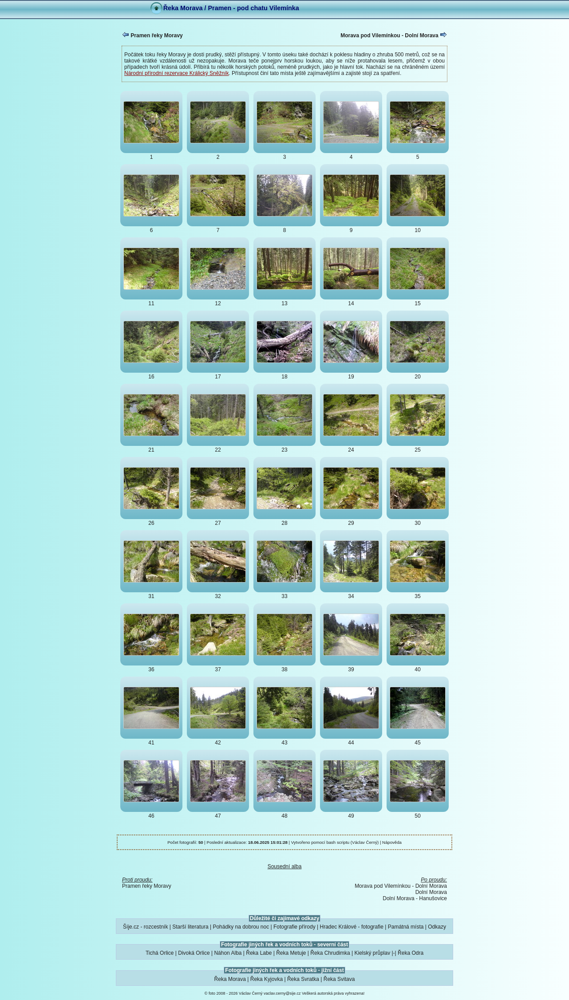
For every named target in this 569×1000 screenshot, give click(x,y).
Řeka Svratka (303, 979)
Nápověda (392, 842)
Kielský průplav (372, 953)
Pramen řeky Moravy (152, 35)
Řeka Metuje (291, 953)
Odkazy (437, 927)
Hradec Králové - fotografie (351, 927)
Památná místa (406, 927)
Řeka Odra (410, 953)
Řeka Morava (230, 979)
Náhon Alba (227, 953)
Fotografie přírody (294, 927)
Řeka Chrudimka (330, 953)
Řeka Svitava (339, 979)
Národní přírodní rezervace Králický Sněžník (176, 73)
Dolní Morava (431, 892)
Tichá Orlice (160, 953)
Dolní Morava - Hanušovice (415, 898)
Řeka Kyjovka (266, 979)
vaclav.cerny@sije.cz (282, 993)
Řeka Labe (259, 953)
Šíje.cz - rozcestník (145, 927)
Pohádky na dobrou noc (241, 927)
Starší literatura (190, 927)
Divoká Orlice (193, 953)
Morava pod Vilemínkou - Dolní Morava (393, 35)
